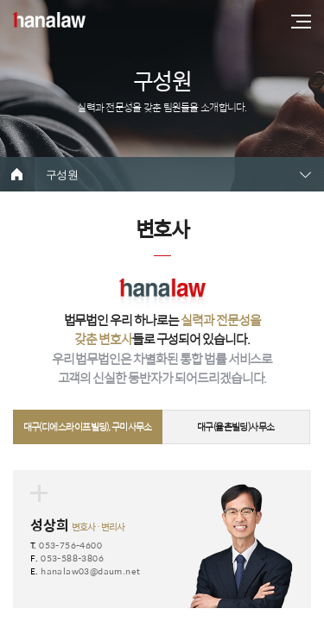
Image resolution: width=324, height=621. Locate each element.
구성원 (62, 174)
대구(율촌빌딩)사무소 (236, 426)
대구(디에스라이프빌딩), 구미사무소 (87, 426)
